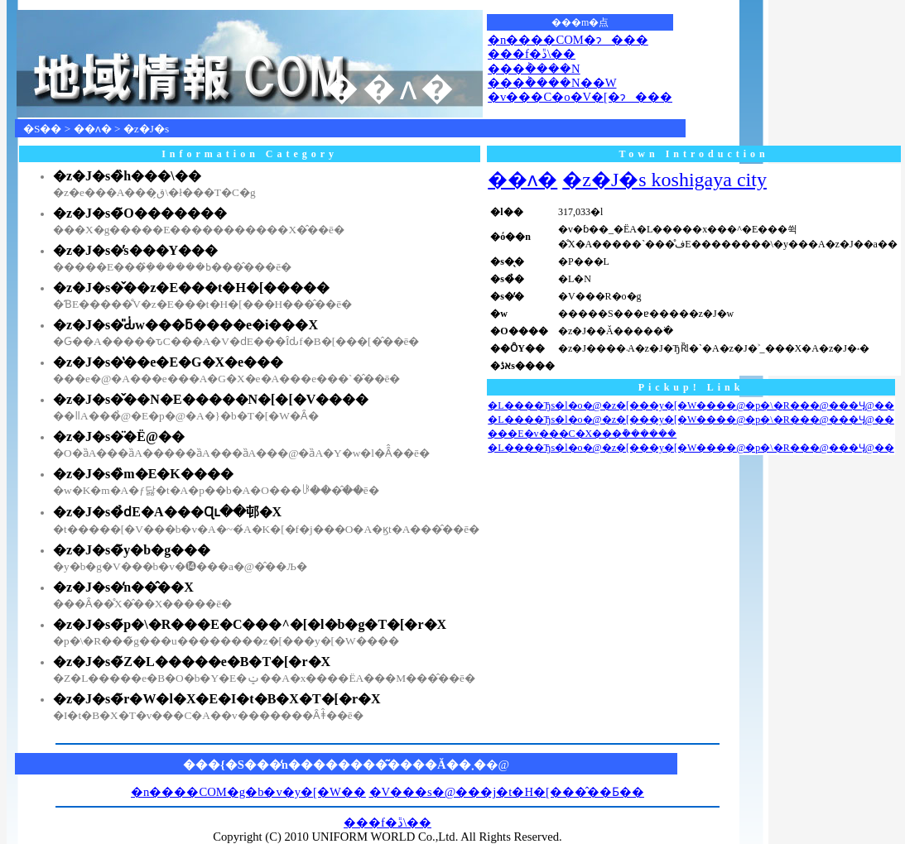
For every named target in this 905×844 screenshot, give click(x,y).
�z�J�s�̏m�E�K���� (143, 474)
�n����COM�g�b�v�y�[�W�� (248, 791)
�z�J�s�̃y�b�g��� (131, 550)
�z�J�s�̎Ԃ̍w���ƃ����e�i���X (185, 325)
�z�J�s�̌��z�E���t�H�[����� (191, 288)
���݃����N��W (552, 82)
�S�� (42, 128)
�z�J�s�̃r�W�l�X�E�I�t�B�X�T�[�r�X (217, 699)
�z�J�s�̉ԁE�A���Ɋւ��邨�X (167, 512)
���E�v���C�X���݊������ (582, 433)
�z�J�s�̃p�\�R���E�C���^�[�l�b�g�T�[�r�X (249, 624)
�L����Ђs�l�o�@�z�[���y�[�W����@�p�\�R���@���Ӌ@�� (691, 405)
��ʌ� (93, 128)
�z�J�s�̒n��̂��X (123, 587)
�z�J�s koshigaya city (664, 179)
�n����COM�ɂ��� (568, 39)
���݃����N (534, 68)
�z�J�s (146, 128)
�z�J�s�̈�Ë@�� (119, 436)
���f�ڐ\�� (531, 53)
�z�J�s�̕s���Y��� (135, 250)
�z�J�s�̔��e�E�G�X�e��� (168, 362)
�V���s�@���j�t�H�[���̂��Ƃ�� (506, 791)
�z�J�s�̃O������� (140, 213)
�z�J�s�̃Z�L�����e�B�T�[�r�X (191, 662)
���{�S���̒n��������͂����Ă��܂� (334, 764)
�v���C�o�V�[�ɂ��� (580, 96)
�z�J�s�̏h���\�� (127, 176)
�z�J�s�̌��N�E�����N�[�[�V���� (210, 399)
